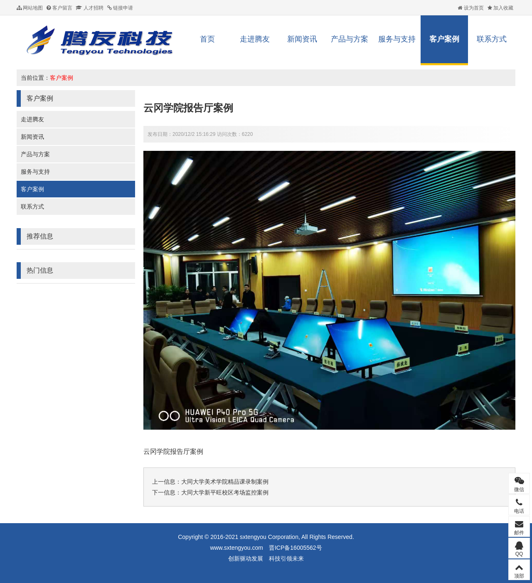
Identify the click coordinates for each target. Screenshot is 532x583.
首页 (207, 39)
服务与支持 (397, 39)
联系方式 (492, 39)
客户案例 (444, 39)
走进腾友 (255, 39)
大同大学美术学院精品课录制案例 (224, 481)
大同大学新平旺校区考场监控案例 (224, 492)
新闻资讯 (302, 39)
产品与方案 (349, 39)
